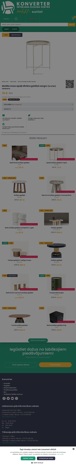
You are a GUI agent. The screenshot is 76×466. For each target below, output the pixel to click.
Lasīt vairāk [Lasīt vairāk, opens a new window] (60, 454)
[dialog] (38, 233)
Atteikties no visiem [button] (46, 458)
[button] (38, 463)
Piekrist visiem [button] (28, 458)
